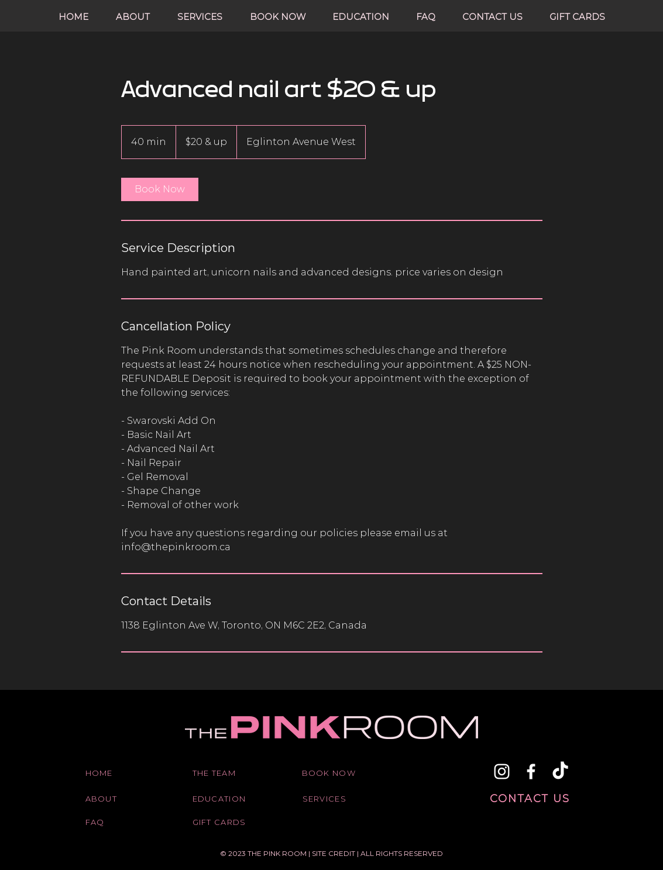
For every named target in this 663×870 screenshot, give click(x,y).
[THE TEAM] (222, 773)
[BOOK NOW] (331, 773)
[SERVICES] (332, 798)
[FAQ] (114, 822)
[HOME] (114, 773)
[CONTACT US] (531, 798)
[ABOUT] (114, 798)
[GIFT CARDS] (222, 822)
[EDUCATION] (222, 798)
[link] (159, 189)
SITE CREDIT (334, 853)
